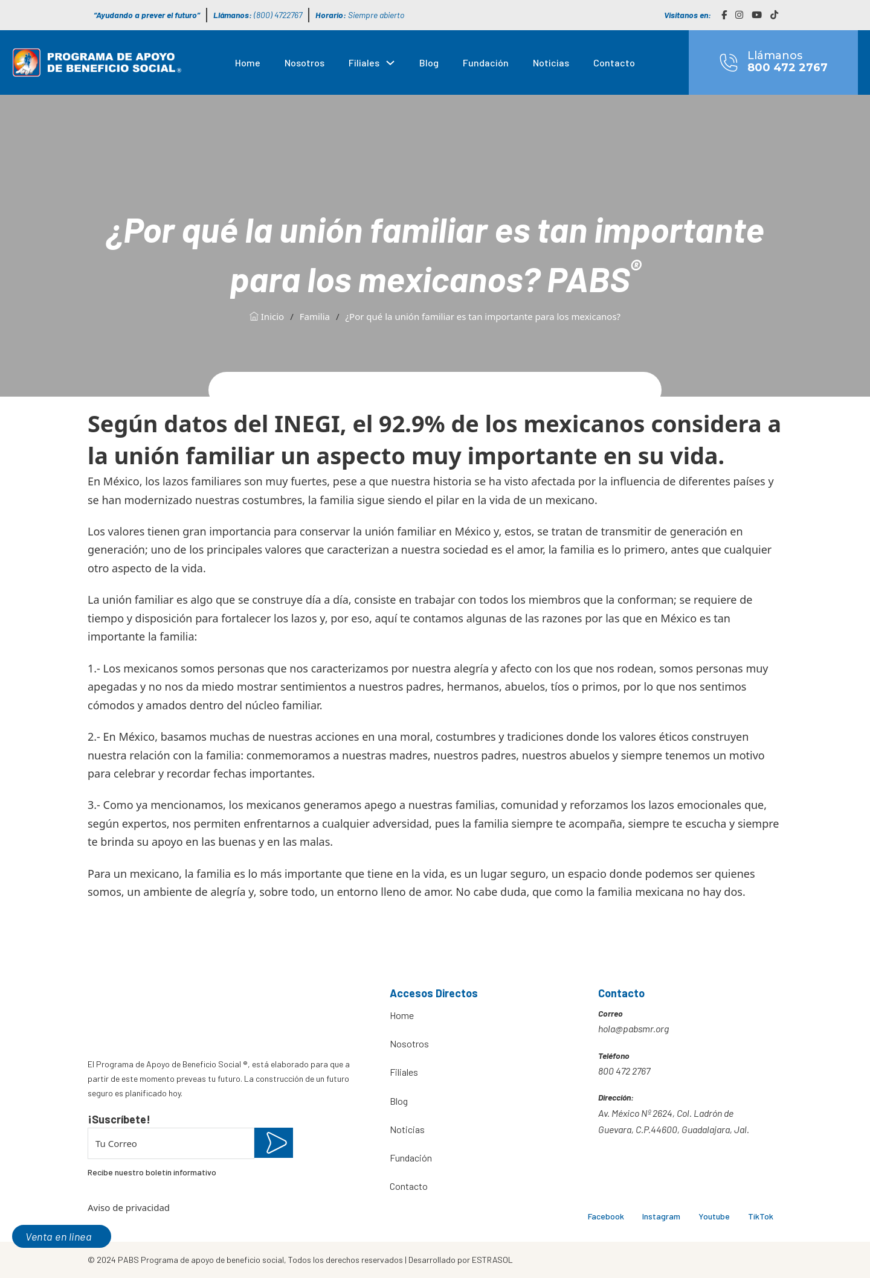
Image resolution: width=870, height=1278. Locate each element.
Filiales (364, 62)
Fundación (486, 62)
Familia (315, 316)
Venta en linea (58, 1236)
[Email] (171, 1143)
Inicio (267, 316)
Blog (429, 62)
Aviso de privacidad (129, 1207)
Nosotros (304, 62)
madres (408, 755)
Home (247, 62)
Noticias (551, 62)
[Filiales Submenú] (390, 63)
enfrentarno (274, 823)
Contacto (614, 62)
